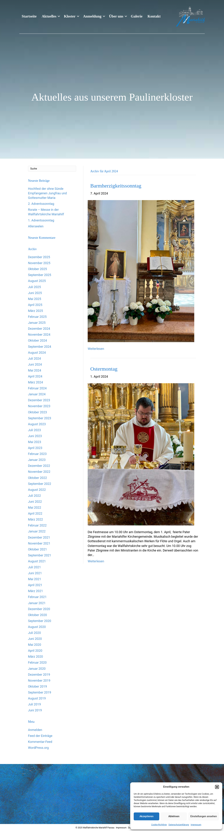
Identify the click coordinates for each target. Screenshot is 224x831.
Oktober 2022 (37, 478)
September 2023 (39, 418)
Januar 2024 (37, 394)
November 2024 (39, 334)
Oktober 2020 (37, 615)
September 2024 (39, 346)
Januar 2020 (37, 668)
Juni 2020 (35, 639)
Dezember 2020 (39, 609)
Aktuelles (49, 16)
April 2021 (35, 585)
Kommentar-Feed (40, 742)
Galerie (136, 16)
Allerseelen (35, 226)
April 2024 (35, 376)
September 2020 (39, 621)
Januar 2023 (37, 460)
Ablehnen (173, 816)
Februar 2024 (37, 388)
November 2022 (39, 471)
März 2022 (35, 519)
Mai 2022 (34, 507)
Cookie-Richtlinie (159, 824)
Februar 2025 (37, 317)
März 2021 (35, 591)
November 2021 (39, 543)
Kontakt (154, 16)
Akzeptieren (146, 816)
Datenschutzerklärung (179, 824)
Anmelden (35, 730)
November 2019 (39, 680)
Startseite (29, 16)
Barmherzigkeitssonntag (115, 186)
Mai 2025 (34, 299)
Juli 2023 (34, 430)
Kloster (69, 16)
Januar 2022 (37, 531)
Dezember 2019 (39, 674)
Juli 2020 (34, 633)
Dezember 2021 (39, 537)
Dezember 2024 (39, 328)
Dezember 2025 (39, 257)
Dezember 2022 (39, 466)
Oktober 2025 (37, 269)
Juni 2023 (35, 436)
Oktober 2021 (37, 549)
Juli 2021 (34, 567)
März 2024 (35, 382)
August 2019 (37, 698)
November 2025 (39, 263)
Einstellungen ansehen (203, 816)
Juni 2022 (35, 501)
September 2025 (39, 275)
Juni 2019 (35, 710)
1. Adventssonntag (41, 220)
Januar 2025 (37, 322)
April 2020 (35, 650)
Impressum (196, 824)
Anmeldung (92, 16)
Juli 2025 (34, 287)
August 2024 (37, 352)
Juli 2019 (34, 704)
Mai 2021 (34, 579)
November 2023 (39, 406)
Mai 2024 (34, 370)
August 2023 (37, 424)
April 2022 (35, 513)
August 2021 (37, 561)
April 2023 (35, 448)
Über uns (116, 16)
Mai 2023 (34, 442)
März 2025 (35, 311)
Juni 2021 (35, 573)
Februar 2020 (37, 662)
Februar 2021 (37, 597)
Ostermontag (103, 369)
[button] (217, 787)
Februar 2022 (37, 525)
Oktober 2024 (37, 340)
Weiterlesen (96, 349)
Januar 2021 (37, 603)
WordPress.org (38, 747)
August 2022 (37, 489)
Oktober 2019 (37, 686)
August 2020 (37, 627)
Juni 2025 (35, 293)
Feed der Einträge (40, 736)
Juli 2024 (34, 358)
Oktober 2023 (37, 412)
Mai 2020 (34, 644)
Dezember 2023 (39, 400)
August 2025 (37, 281)
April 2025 (35, 305)
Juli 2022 (34, 495)
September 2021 (39, 555)
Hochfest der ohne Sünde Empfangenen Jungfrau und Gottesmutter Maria (47, 193)
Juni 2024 (35, 364)
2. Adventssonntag (41, 204)
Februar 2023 (37, 454)
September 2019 (39, 692)
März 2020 (35, 656)
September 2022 (39, 484)
